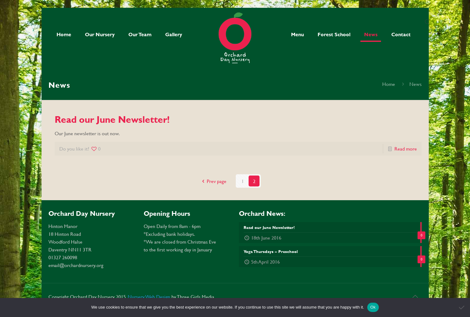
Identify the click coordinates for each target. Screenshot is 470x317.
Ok (373, 307)
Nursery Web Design (149, 296)
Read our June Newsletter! (112, 119)
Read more (405, 148)
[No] (462, 307)
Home (388, 83)
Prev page (213, 181)
